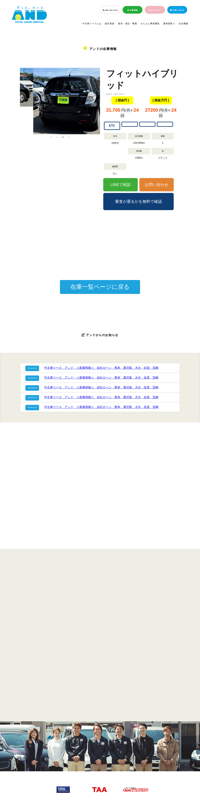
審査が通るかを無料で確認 (138, 201)
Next (103, 101)
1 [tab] (51, 137)
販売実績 (109, 23)
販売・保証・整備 (127, 23)
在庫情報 (132, 10)
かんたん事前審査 (150, 23)
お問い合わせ (177, 10)
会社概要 (183, 23)
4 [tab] (69, 137)
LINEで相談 (120, 184)
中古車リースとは (91, 23)
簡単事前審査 (98, 772)
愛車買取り (169, 23)
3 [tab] (63, 137)
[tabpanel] (60, 87)
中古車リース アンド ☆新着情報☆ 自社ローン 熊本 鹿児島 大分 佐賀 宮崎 (101, 367)
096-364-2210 (110, 10)
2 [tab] (57, 137)
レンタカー (155, 10)
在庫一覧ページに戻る (100, 287)
